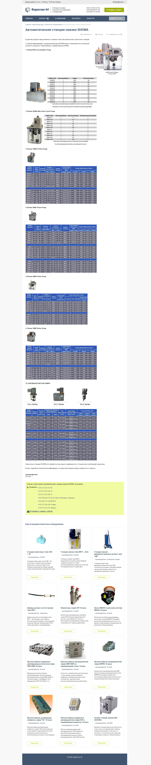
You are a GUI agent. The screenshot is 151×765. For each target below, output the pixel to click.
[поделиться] (86, 34)
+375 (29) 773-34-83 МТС (47, 501)
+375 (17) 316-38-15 (45, 491)
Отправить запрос (114, 10)
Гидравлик (43, 613)
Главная (28, 24)
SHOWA (28, 477)
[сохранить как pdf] (114, 34)
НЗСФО (42, 557)
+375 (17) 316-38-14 (45, 494)
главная (29, 18)
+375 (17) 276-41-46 (93, 8)
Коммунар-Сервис (113, 559)
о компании (60, 18)
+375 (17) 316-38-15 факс (47, 505)
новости (90, 18)
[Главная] (37, 12)
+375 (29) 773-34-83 (93, 12)
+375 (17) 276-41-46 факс (47, 508)
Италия (76, 555)
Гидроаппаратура (37, 24)
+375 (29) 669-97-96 (93, 10)
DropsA (76, 611)
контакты (76, 18)
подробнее (34, 577)
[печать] (99, 34)
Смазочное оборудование (53, 24)
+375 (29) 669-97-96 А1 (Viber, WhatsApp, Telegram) (56, 498)
